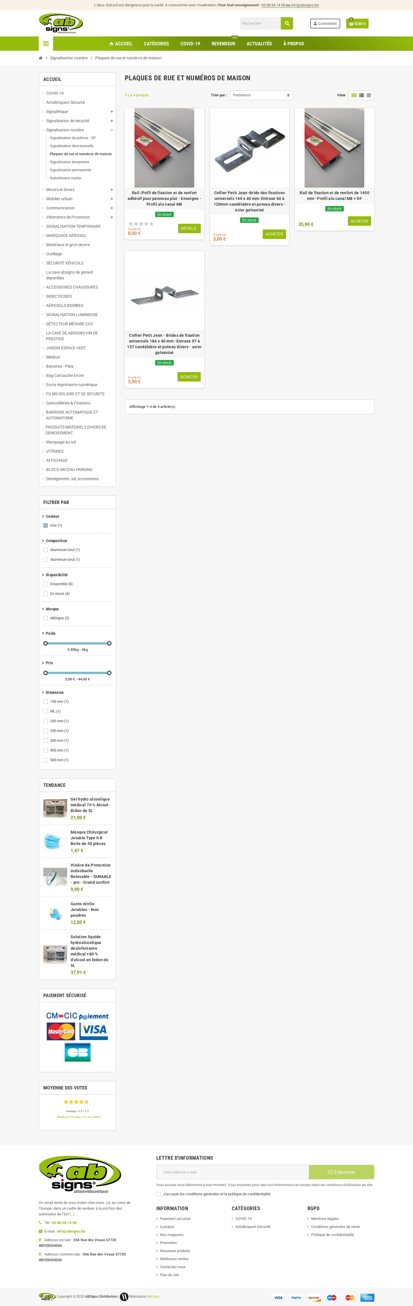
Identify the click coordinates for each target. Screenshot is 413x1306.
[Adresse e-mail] (232, 1172)
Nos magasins (172, 1235)
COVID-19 (243, 1219)
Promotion (168, 1243)
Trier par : (219, 95)
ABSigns (60, 618)
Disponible (62, 584)
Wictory (153, 1297)
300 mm (60, 740)
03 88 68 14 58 (276, 5)
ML (56, 711)
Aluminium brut (65, 550)
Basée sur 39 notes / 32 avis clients (79, 1117)
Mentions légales (325, 1219)
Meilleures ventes (174, 1259)
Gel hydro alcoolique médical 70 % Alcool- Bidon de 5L (90, 805)
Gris (56, 525)
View (341, 95)
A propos (167, 1227)
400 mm (60, 750)
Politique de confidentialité (332, 1235)
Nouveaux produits (175, 1251)
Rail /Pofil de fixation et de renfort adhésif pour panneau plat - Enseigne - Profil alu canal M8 (165, 198)
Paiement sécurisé (175, 1219)
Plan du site (169, 1275)
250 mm (60, 731)
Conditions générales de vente (335, 1227)
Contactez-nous (173, 1267)
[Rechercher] (266, 23)
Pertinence (242, 95)
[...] (72, 1214)
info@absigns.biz (305, 5)
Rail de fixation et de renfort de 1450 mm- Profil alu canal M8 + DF (334, 195)
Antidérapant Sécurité (252, 1227)
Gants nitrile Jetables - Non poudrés (85, 910)
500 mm (60, 760)
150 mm (60, 701)
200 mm (60, 721)
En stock (60, 594)
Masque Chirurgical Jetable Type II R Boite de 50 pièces (89, 838)
